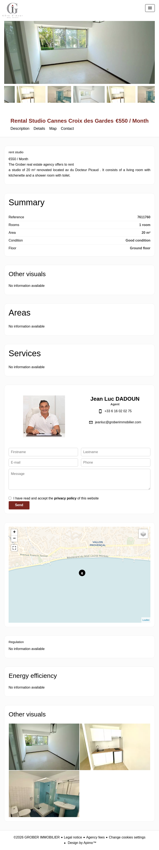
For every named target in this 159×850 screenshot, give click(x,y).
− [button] (14, 538)
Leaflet (145, 620)
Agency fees (95, 837)
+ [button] (14, 532)
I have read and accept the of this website (56, 498)
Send (19, 505)
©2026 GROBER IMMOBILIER (37, 837)
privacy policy (65, 498)
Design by (81, 843)
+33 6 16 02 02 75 (118, 411)
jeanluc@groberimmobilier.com (118, 422)
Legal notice (73, 837)
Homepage (12, 12)
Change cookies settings (127, 837)
